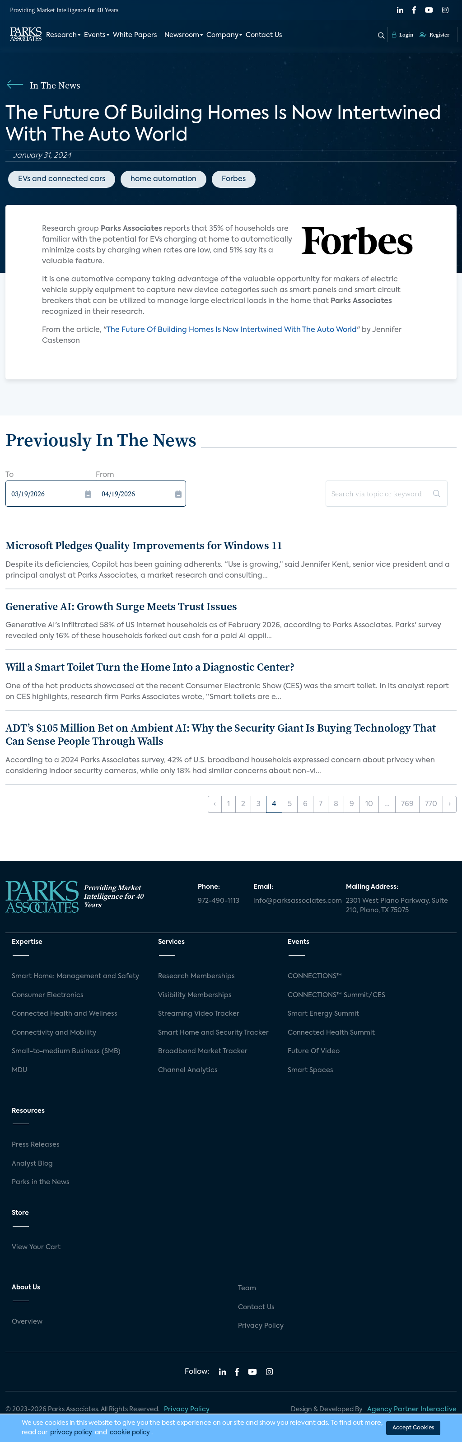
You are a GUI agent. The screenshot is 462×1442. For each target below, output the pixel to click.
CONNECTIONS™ (315, 976)
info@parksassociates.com (294, 901)
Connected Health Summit (331, 1033)
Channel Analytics (188, 1070)
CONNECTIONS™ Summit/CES (336, 995)
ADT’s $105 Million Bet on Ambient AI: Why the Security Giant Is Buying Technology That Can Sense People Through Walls (220, 734)
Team (247, 1288)
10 (369, 804)
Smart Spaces (310, 1070)
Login (402, 34)
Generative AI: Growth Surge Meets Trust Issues (121, 606)
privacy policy (71, 1432)
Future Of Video (314, 1051)
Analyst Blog (32, 1164)
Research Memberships (196, 976)
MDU (19, 1070)
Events (95, 35)
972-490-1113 (218, 901)
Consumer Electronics (48, 995)
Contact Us (264, 35)
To (9, 475)
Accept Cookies (413, 1428)
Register (434, 34)
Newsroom (181, 35)
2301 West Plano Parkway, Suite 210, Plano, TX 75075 (397, 906)
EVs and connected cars (61, 179)
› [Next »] (449, 804)
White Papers (135, 35)
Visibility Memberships (195, 995)
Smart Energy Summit (323, 1014)
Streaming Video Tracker (198, 1014)
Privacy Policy (261, 1326)
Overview (27, 1322)
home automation (163, 179)
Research (61, 35)
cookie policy (129, 1432)
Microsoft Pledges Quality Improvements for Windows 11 (143, 545)
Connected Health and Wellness (64, 1014)
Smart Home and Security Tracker (213, 1033)
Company (222, 35)
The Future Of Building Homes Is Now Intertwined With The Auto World (232, 330)
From (105, 475)
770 (431, 804)
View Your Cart (36, 1247)
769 (407, 804)
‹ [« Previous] (215, 804)
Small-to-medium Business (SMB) (66, 1051)
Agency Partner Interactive (412, 1409)
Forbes (234, 179)
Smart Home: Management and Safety (75, 976)
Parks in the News (41, 1182)
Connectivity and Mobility (54, 1033)
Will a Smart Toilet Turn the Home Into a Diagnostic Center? (149, 666)
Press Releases (36, 1145)
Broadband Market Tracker (202, 1051)
